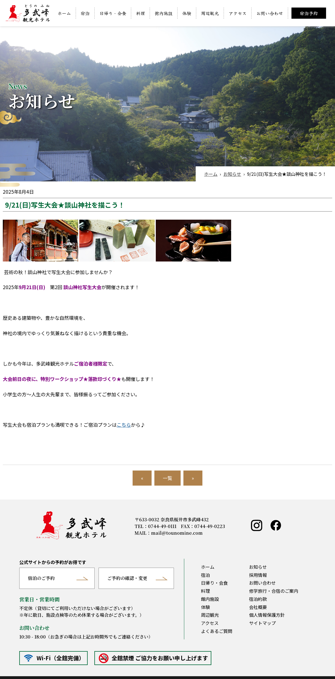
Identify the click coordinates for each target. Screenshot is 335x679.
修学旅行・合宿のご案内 (273, 590)
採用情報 (258, 575)
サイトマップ (262, 623)
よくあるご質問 (216, 631)
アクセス (238, 13)
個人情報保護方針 (267, 614)
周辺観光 (210, 13)
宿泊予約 (309, 13)
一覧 (167, 477)
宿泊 (85, 13)
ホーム (64, 13)
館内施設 (164, 13)
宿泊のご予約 (41, 578)
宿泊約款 (258, 599)
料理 (140, 13)
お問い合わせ (269, 13)
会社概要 (258, 607)
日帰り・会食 (112, 13)
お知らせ (232, 174)
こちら (124, 424)
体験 (186, 13)
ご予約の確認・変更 (127, 578)
